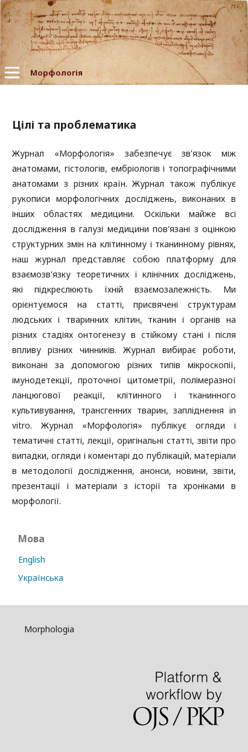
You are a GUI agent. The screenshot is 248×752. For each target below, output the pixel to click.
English (31, 559)
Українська (40, 577)
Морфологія (56, 72)
